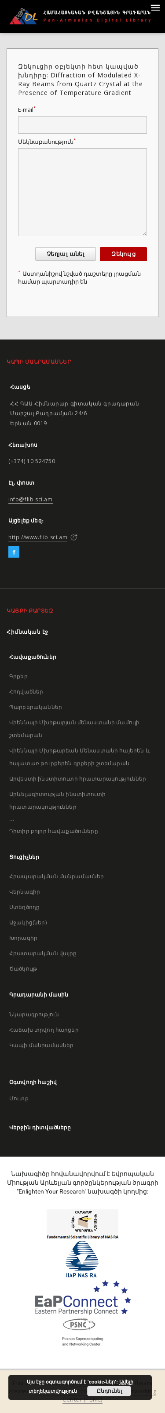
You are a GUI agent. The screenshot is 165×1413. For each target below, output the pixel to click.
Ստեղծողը (24, 907)
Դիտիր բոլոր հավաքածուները (53, 831)
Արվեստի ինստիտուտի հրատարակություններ (78, 778)
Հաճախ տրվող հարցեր (44, 1029)
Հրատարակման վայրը (43, 953)
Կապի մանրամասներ (41, 1045)
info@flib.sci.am (30, 499)
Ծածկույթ (23, 968)
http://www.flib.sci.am (37, 537)
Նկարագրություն (34, 1014)
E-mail (27, 109)
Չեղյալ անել (65, 254)
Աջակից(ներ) (28, 922)
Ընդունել (109, 1391)
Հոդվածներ (26, 691)
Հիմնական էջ (27, 631)
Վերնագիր (24, 891)
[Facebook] (13, 552)
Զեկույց (123, 254)
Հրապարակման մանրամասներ (56, 876)
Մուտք (19, 1098)
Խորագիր (23, 938)
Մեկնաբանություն (47, 142)
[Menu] (155, 7)
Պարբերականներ (35, 707)
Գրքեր (18, 676)
